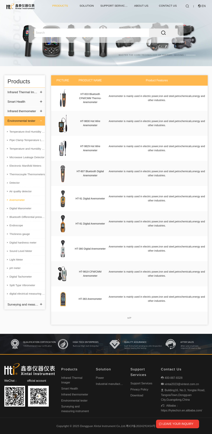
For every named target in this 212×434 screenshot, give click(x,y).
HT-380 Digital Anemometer (90, 248)
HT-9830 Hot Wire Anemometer (90, 123)
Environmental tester (22, 121)
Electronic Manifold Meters (25, 168)
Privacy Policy (139, 389)
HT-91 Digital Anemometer (90, 198)
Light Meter (15, 266)
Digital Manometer (19, 213)
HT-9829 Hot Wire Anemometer (90, 148)
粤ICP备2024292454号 (141, 426)
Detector (13, 186)
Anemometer (16, 204)
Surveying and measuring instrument (23, 313)
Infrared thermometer (23, 112)
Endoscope (15, 230)
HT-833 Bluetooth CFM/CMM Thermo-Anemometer (90, 98)
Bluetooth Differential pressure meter (25, 222)
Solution (86, 6)
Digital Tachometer (20, 284)
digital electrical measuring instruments (25, 302)
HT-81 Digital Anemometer (90, 223)
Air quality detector (19, 195)
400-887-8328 (171, 377)
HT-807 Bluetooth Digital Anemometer (90, 173)
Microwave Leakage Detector (25, 159)
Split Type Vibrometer (21, 293)
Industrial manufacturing (111, 383)
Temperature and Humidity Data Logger (25, 150)
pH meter (14, 275)
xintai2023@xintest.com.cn (180, 384)
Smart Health (17, 102)
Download (136, 395)
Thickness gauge (18, 239)
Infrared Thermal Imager (23, 92)
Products (60, 6)
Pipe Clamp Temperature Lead (25, 141)
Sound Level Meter (20, 257)
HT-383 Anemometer (90, 298)
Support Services (114, 6)
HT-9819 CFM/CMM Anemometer (90, 273)
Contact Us (168, 6)
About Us (141, 6)
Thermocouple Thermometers (25, 177)
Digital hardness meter (22, 248)
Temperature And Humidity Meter (25, 132)
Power (100, 377)
